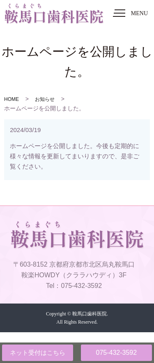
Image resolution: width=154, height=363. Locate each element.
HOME (11, 99)
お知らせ (45, 99)
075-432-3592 (116, 352)
